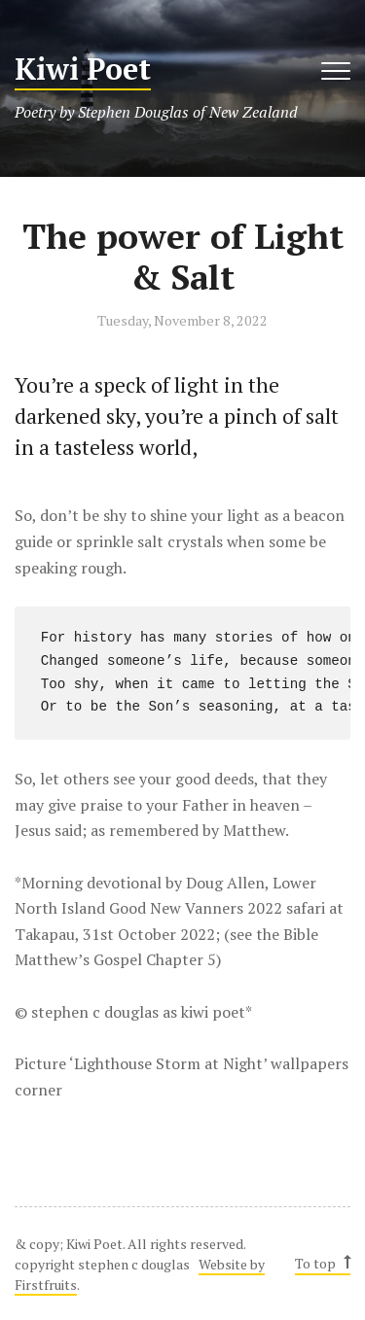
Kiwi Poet (83, 69)
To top (321, 1263)
